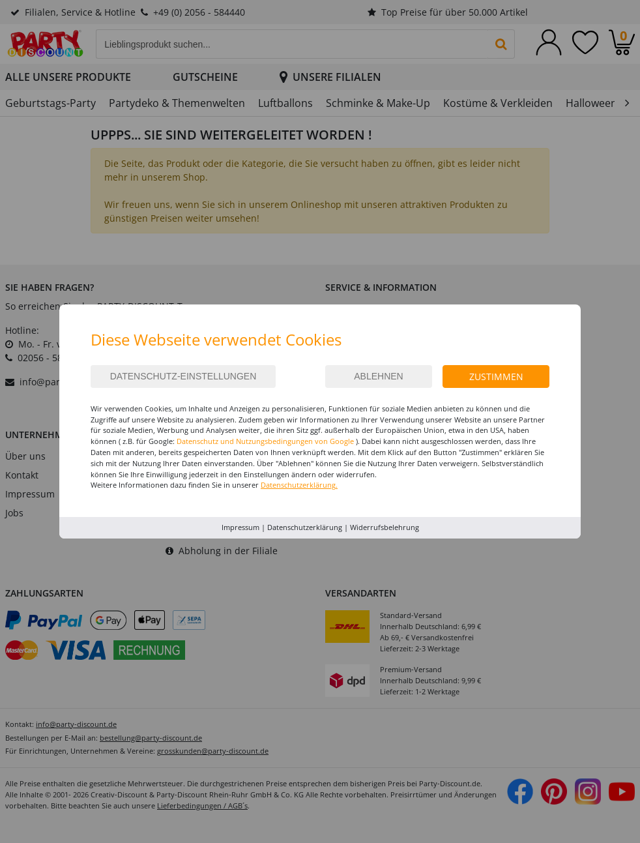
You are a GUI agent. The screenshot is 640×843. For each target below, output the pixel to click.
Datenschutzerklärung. (299, 485)
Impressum (240, 527)
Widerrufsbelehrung (384, 527)
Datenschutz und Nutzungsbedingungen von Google (265, 441)
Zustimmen (496, 376)
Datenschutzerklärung (304, 527)
